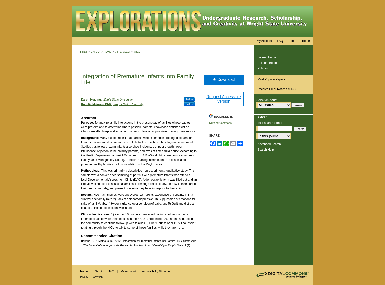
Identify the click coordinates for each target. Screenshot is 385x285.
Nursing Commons (220, 122)
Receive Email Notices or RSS (277, 89)
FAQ (111, 271)
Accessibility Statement (157, 271)
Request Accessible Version (223, 99)
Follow (189, 99)
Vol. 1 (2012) (122, 51)
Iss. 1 (137, 51)
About (98, 271)
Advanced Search (269, 144)
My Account (128, 271)
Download (224, 80)
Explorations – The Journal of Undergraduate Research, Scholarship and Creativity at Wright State (192, 21)
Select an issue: (266, 100)
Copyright (98, 277)
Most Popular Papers (271, 79)
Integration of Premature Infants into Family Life (137, 79)
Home (83, 51)
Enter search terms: (269, 123)
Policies (263, 68)
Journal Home (267, 57)
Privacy (84, 277)
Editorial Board (267, 63)
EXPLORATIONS (101, 51)
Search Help (266, 149)
